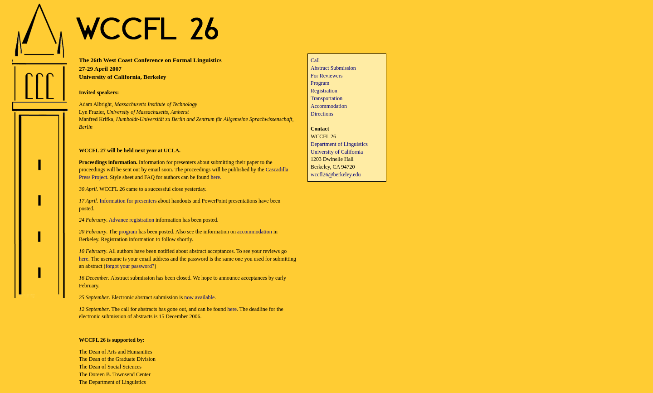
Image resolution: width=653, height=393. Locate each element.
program (128, 231)
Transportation (326, 98)
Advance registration (131, 220)
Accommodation (329, 106)
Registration (324, 90)
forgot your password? (130, 266)
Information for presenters (127, 201)
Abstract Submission (333, 68)
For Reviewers (326, 76)
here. (215, 177)
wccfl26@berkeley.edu (336, 174)
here (83, 259)
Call (315, 60)
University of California (337, 152)
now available (199, 297)
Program (320, 83)
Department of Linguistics (339, 144)
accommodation (254, 231)
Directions (322, 114)
